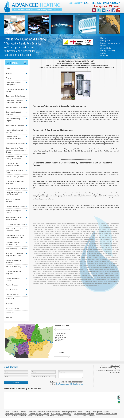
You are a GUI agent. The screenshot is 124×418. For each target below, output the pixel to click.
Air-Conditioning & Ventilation (16, 249)
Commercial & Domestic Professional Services (14, 102)
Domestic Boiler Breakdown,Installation (14, 138)
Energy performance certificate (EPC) (13, 243)
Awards (8, 78)
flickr (108, 10)
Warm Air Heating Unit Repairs (13, 212)
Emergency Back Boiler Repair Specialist (14, 218)
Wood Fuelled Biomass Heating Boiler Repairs (14, 158)
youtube (118, 10)
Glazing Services (12, 289)
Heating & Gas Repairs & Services (14, 131)
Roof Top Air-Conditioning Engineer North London (14, 254)
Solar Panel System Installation (16, 414)
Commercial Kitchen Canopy (16, 96)
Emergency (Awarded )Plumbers (13, 113)
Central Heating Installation (15, 143)
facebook (113, 10)
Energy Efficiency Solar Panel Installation (14, 194)
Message (70, 374)
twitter (99, 10)
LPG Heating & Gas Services (16, 224)
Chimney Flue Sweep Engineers (13, 272)
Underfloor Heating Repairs (15, 188)
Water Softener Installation (15, 125)
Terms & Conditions (12, 308)
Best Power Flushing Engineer (13, 120)
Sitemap (9, 317)
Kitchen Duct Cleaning (13, 267)
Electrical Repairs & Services (16, 206)
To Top (77, 416)
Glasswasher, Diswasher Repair (14, 171)
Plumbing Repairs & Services (16, 107)
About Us (9, 73)
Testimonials (10, 299)
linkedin (103, 10)
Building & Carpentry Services (13, 279)
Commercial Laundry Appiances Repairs (13, 164)
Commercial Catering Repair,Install (13, 84)
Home (8, 69)
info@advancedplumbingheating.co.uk (69, 384)
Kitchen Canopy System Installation (14, 261)
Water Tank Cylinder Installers (13, 200)
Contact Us (10, 313)
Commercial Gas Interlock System (15, 90)
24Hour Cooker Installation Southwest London (15, 230)
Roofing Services (12, 285)
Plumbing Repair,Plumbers (15, 177)
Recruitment (10, 303)
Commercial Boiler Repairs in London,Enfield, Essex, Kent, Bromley (16, 150)
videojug (94, 10)
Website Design (115, 366)
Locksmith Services (12, 294)
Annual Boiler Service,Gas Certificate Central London (15, 236)
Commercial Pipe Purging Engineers (14, 182)
